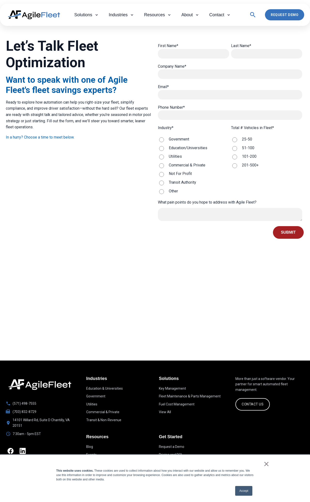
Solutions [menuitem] (86, 14)
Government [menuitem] (95, 396)
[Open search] (253, 15)
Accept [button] (243, 491)
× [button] (266, 464)
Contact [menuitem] (220, 14)
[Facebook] (11, 451)
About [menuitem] (190, 14)
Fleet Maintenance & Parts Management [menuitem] (190, 396)
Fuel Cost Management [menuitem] (176, 404)
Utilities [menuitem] (91, 404)
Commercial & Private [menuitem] (102, 412)
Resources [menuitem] (158, 14)
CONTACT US (253, 404)
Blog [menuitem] (89, 448)
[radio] (193, 139)
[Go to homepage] (40, 384)
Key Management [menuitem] (172, 388)
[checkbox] (193, 165)
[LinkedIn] (25, 451)
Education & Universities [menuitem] (104, 388)
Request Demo (284, 15)
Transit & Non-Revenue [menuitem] (103, 420)
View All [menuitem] (165, 412)
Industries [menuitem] (121, 14)
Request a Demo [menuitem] (171, 448)
